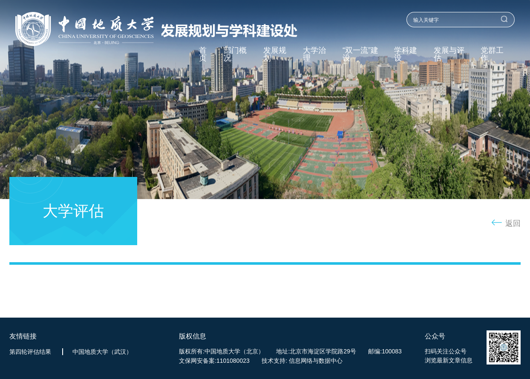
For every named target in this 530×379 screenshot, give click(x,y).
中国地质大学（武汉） (102, 351)
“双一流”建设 (360, 54)
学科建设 (405, 54)
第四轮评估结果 (30, 351)
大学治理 (314, 54)
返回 (513, 223)
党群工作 (492, 54)
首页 (203, 54)
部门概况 (235, 54)
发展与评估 (449, 54)
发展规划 (274, 54)
